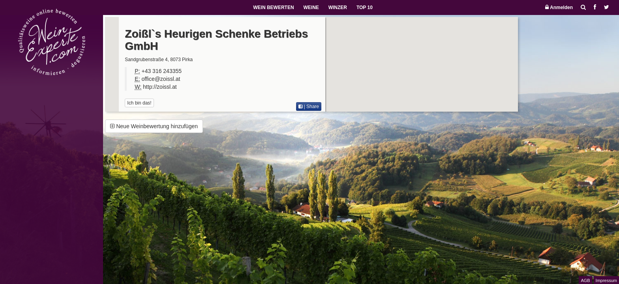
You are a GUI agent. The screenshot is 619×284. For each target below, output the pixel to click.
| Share (308, 106)
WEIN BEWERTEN (273, 7)
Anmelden (559, 7)
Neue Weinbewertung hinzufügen (154, 126)
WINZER (337, 7)
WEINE (311, 7)
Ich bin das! (139, 103)
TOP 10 (364, 7)
